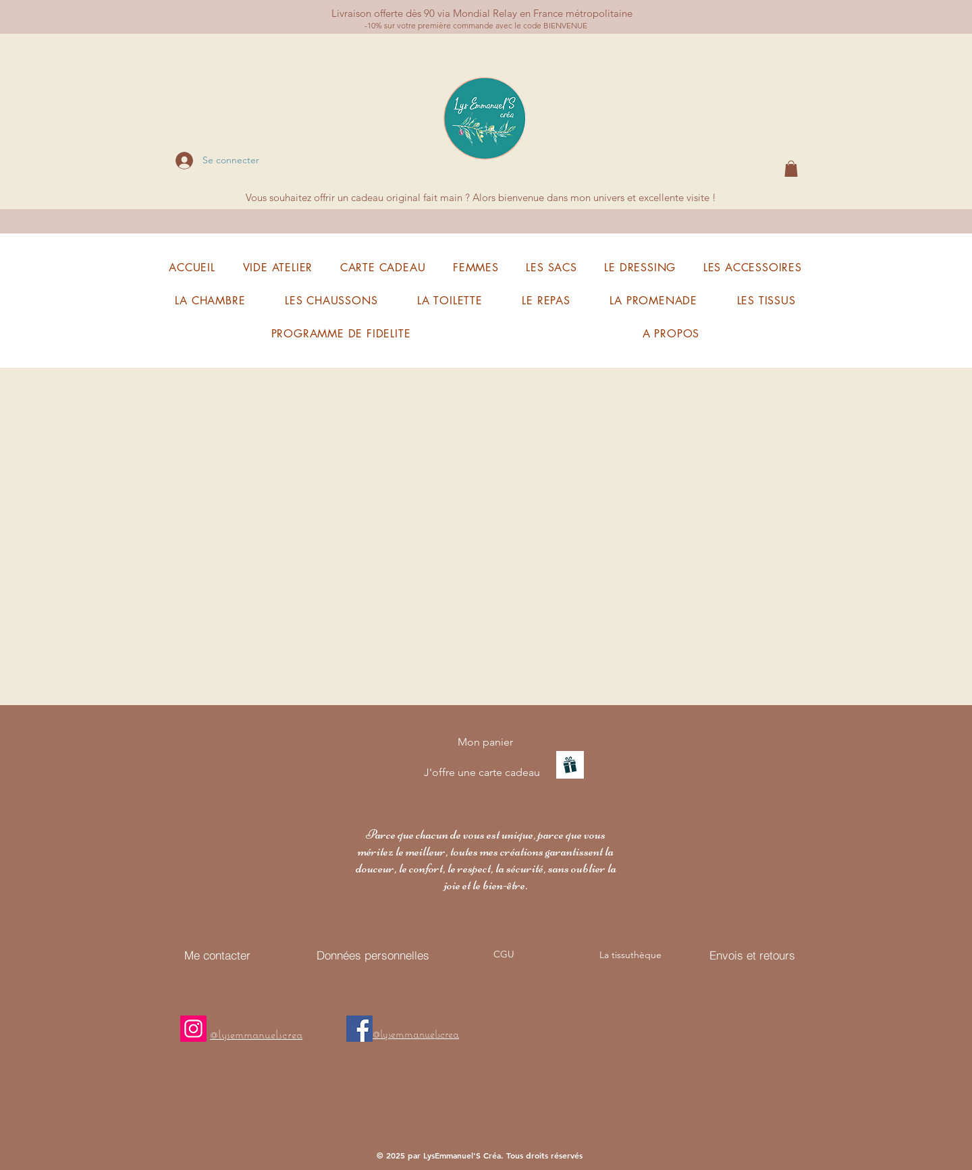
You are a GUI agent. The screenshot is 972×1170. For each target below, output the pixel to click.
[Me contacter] (217, 954)
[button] (791, 169)
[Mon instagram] (193, 1028)
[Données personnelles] (372, 954)
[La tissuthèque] (630, 954)
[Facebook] (359, 1028)
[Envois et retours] (752, 954)
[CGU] (503, 954)
